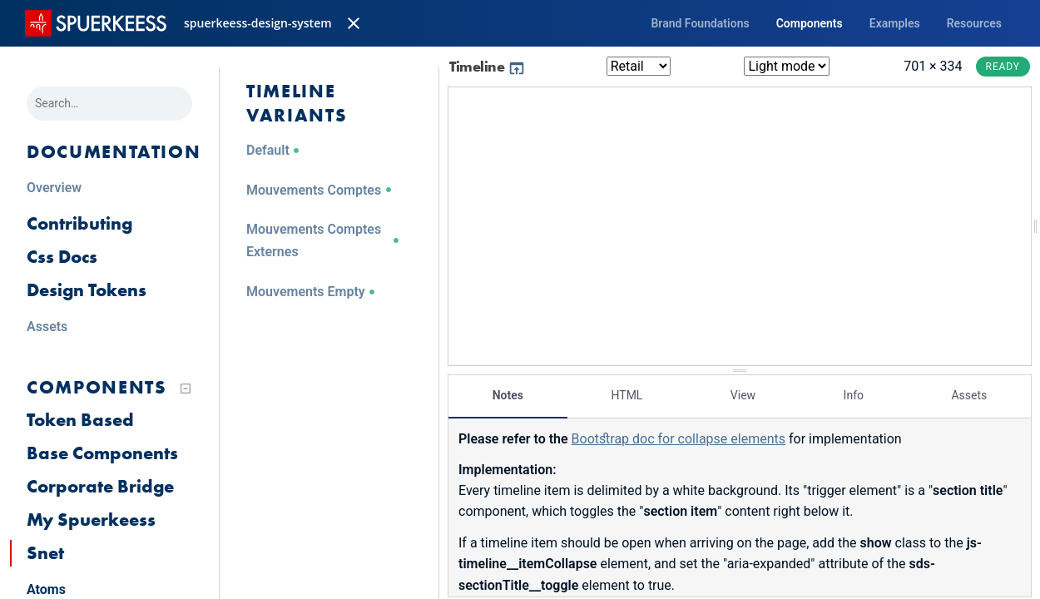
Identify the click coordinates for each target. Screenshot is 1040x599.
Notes (508, 395)
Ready (1003, 66)
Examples (894, 23)
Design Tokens (86, 290)
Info (854, 395)
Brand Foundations (700, 23)
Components (809, 23)
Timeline (487, 66)
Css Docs (62, 257)
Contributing (79, 223)
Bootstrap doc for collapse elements (678, 439)
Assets (969, 395)
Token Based (80, 420)
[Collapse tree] (185, 388)
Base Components (102, 453)
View (742, 395)
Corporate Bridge (100, 486)
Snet (45, 553)
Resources (974, 23)
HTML (626, 395)
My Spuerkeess (91, 519)
